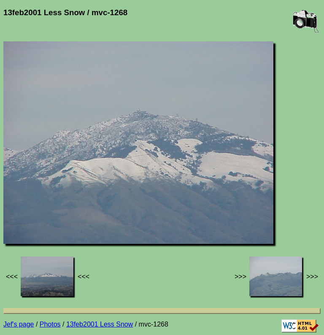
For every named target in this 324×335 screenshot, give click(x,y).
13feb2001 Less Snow (99, 324)
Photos (50, 324)
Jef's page (18, 324)
